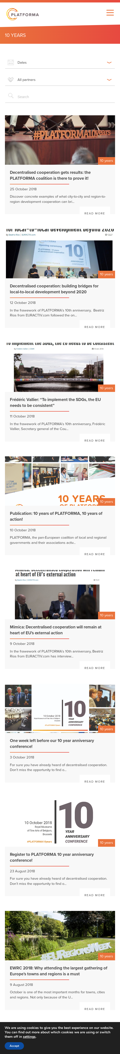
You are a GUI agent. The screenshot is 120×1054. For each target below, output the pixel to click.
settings (29, 1037)
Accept (14, 1046)
